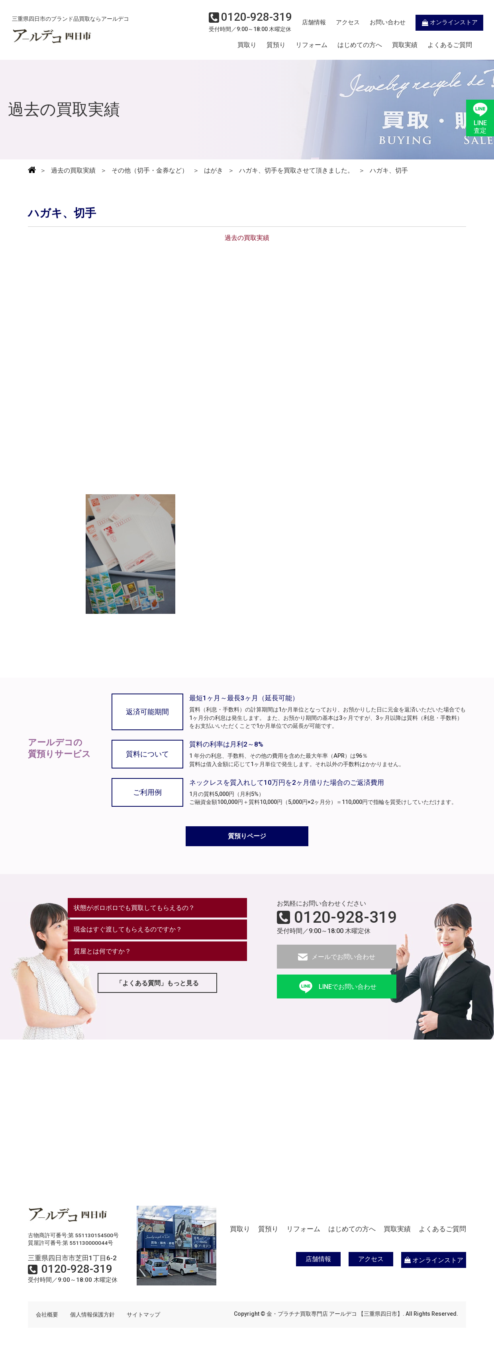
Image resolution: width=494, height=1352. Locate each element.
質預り (276, 45)
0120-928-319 (345, 918)
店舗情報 (303, 22)
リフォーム (311, 45)
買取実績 (405, 45)
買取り (247, 45)
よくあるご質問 (449, 45)
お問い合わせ (376, 22)
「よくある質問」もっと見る (157, 984)
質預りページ (247, 836)
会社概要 (47, 1315)
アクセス (337, 22)
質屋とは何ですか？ (102, 952)
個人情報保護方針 (92, 1315)
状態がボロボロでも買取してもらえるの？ (134, 908)
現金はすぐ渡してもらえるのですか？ (128, 930)
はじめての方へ (359, 45)
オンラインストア (438, 22)
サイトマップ (143, 1315)
